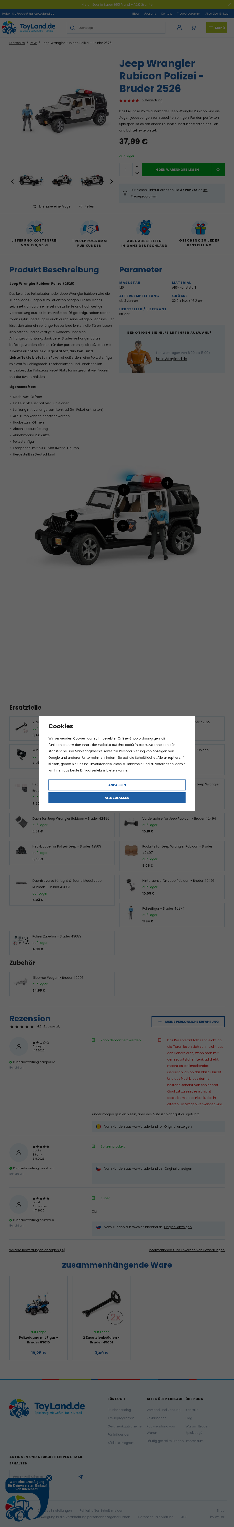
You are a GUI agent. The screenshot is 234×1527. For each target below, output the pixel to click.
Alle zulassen (117, 797)
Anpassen (117, 785)
